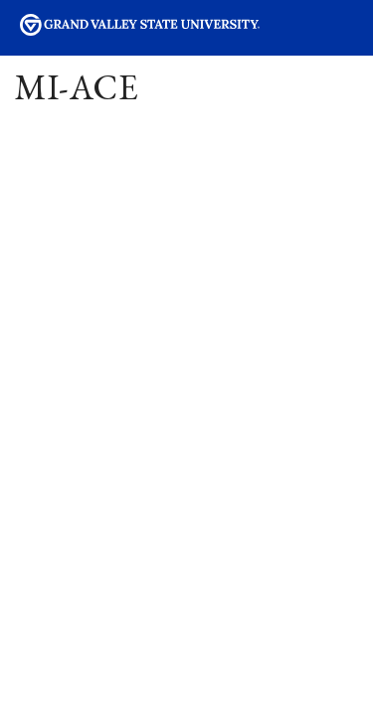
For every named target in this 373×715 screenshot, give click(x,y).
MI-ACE (77, 87)
